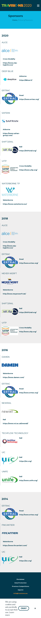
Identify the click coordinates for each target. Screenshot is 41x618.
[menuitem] (14, 20)
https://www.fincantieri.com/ (15, 545)
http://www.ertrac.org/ (28, 263)
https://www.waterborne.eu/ (15, 204)
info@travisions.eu (20, 593)
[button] (23, 608)
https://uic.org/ (25, 461)
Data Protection (21, 583)
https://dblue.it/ (25, 80)
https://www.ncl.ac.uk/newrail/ (15, 424)
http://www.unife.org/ (28, 480)
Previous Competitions (20, 586)
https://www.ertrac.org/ (29, 99)
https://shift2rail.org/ (27, 151)
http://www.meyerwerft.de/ (14, 294)
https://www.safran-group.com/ (11, 134)
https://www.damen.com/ (13, 377)
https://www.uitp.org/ (28, 170)
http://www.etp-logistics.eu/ (9, 247)
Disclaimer (20, 579)
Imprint (20, 590)
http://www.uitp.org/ (27, 332)
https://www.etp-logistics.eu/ (10, 64)
